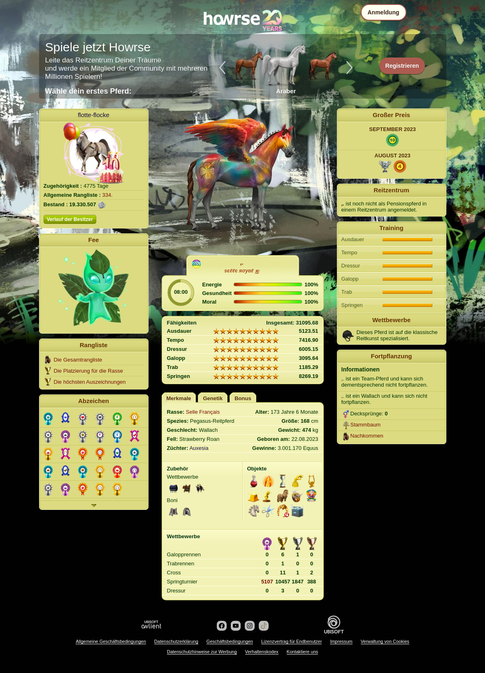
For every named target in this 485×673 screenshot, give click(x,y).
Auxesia (198, 448)
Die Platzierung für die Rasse (88, 371)
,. (242, 262)
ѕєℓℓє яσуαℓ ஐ (241, 271)
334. (107, 195)
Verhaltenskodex (261, 651)
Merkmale (179, 398)
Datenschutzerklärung (176, 641)
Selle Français (203, 412)
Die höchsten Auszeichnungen (90, 382)
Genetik (213, 398)
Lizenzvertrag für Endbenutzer (291, 641)
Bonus (242, 398)
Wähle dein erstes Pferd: (88, 91)
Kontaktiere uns (302, 651)
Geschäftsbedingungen (230, 641)
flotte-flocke (93, 114)
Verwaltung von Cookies (385, 641)
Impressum (341, 641)
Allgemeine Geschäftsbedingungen (111, 641)
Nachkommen (366, 436)
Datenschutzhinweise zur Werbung (202, 651)
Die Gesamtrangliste (78, 360)
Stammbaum (365, 425)
